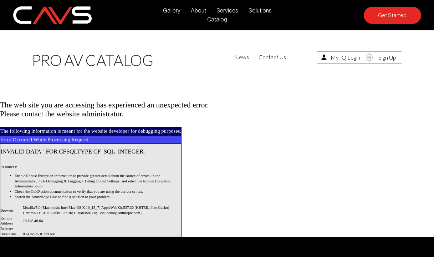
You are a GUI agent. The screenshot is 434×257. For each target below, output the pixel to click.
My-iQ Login (345, 57)
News (241, 57)
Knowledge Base (44, 197)
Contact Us (272, 57)
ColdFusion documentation (51, 191)
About (198, 10)
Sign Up (387, 57)
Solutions (260, 10)
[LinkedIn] (337, 15)
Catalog (217, 19)
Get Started (392, 15)
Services (227, 10)
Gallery (171, 10)
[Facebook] (350, 15)
